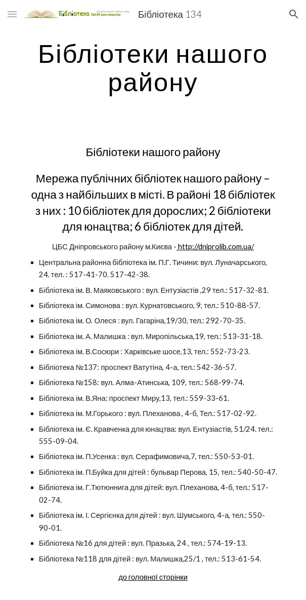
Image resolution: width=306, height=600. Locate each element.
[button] (12, 14)
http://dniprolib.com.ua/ (215, 246)
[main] (153, 67)
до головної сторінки (153, 577)
